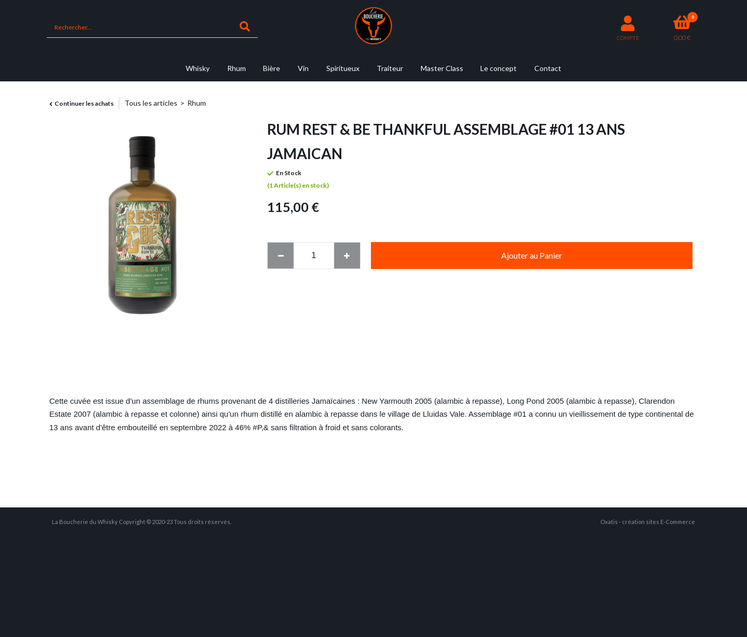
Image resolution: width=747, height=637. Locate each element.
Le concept (498, 68)
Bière (271, 68)
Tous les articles (151, 102)
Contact (547, 68)
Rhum (236, 68)
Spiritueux (342, 68)
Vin (303, 68)
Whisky (198, 68)
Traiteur (390, 68)
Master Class (442, 68)
